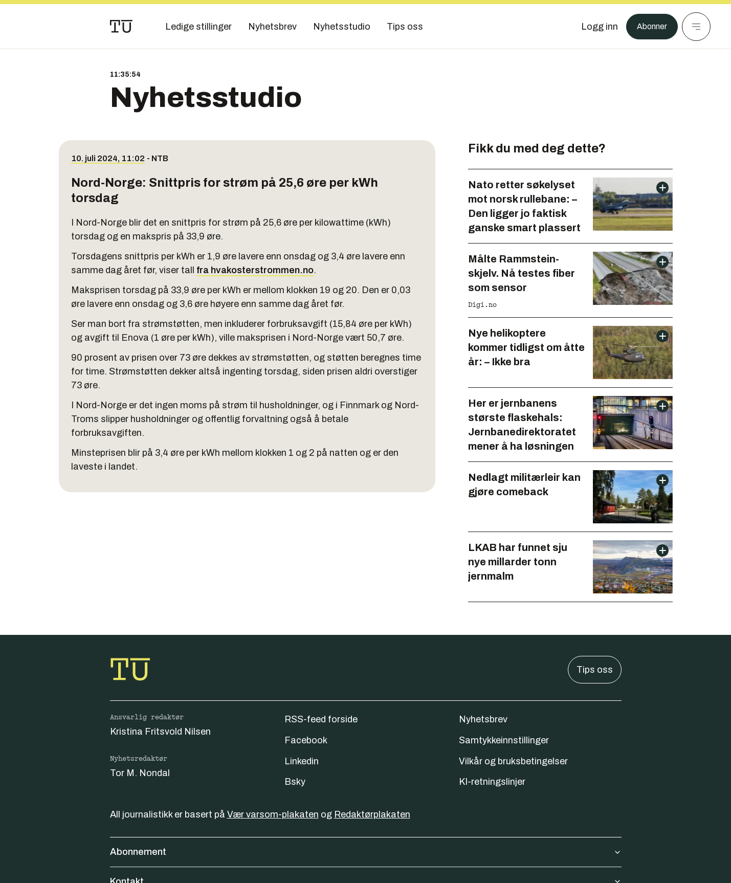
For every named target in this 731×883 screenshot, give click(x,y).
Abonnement (366, 852)
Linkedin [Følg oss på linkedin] (301, 761)
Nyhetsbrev (483, 719)
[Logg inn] (594, 26)
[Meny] (696, 26)
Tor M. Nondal (140, 773)
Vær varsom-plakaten (273, 814)
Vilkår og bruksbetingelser (513, 761)
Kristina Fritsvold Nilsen (160, 731)
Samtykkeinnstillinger (504, 740)
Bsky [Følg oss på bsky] (294, 782)
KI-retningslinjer (492, 782)
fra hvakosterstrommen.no (255, 270)
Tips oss (595, 670)
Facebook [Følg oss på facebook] (305, 740)
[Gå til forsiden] (121, 26)
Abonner (649, 26)
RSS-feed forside (321, 719)
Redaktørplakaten (372, 814)
